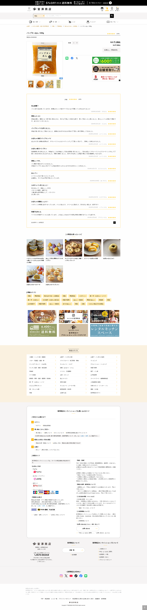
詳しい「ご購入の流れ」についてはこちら (46, 449)
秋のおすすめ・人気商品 (71, 26)
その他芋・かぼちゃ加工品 (51, 300)
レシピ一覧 (54, 598)
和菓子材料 (66, 300)
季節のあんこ (91, 300)
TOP (42, 598)
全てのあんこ (67, 304)
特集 (53, 26)
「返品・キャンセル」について (85, 508)
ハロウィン (82, 296)
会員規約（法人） (103, 557)
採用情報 (103, 598)
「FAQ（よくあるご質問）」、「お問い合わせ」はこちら (93, 533)
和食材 (101, 300)
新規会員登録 (46, 425)
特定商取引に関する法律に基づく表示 (82, 598)
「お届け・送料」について (39, 514)
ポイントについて (58, 432)
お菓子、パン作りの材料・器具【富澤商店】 (38, 26)
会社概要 (73, 554)
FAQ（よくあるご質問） (105, 551)
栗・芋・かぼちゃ (33, 300)
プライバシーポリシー (105, 559)
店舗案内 (97, 598)
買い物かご (38, 432)
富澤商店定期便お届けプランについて (76, 432)
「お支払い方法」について (56, 514)
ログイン (37, 425)
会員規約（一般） (103, 554)
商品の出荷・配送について (42, 443)
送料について (47, 432)
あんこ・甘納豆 (78, 300)
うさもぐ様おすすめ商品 (96, 304)
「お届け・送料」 (84, 436)
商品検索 (47, 598)
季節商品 (59, 26)
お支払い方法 (56, 443)
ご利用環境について (82, 521)
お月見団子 (31, 304)
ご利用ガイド (102, 549)
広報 (83, 304)
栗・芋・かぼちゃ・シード (98, 296)
